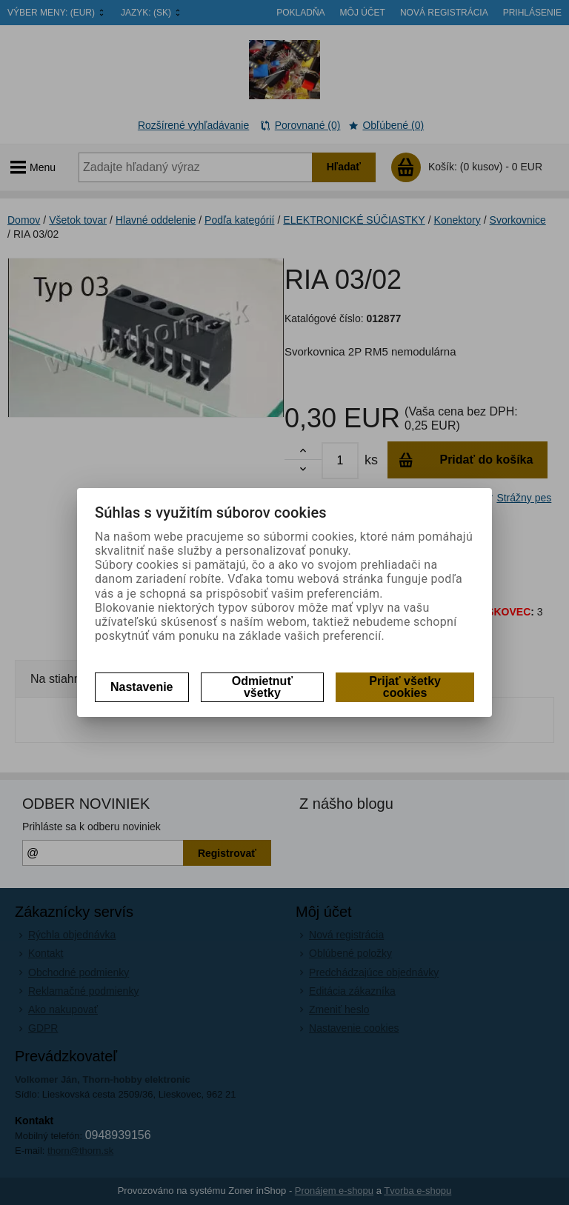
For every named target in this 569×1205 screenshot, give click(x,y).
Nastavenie (141, 687)
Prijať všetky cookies (405, 687)
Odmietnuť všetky (262, 687)
